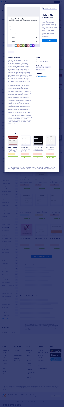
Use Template (50, 40)
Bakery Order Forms (40, 69)
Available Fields (19, 52)
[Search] (43, 8)
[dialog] (32, 203)
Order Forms (48, 67)
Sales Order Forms (40, 67)
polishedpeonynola (42, 76)
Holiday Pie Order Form (47, 16)
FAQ (25, 52)
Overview (11, 52)
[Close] (61, 2)
